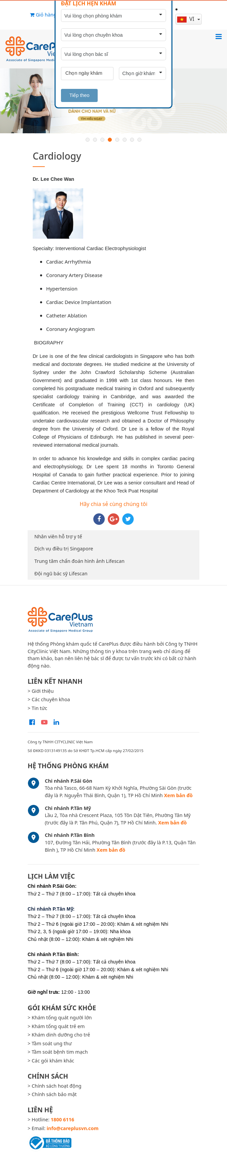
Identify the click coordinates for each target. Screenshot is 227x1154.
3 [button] (102, 140)
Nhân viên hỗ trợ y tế (58, 536)
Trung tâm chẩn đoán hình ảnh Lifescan (79, 561)
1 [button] (88, 140)
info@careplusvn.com (73, 1128)
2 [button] (95, 140)
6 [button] (125, 140)
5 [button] (117, 140)
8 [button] (139, 140)
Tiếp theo (79, 95)
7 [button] (132, 140)
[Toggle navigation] (219, 36)
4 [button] (110, 140)
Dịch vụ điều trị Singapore (63, 548)
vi (186, 19)
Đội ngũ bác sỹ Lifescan (61, 573)
